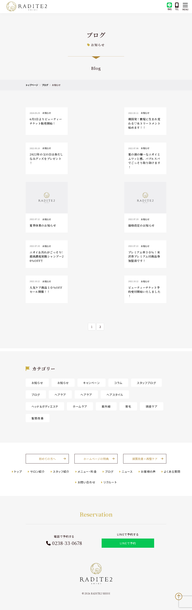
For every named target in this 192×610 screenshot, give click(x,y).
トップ (18, 471)
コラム (118, 383)
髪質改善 (38, 418)
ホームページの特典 (96, 459)
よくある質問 (172, 471)
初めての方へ (47, 459)
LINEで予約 (128, 543)
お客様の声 (148, 471)
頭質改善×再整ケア (145, 459)
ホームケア (80, 406)
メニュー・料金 (87, 471)
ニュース (127, 471)
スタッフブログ (146, 383)
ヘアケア (60, 395)
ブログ (45, 84)
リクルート (110, 482)
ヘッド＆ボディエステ (45, 406)
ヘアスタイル (114, 395)
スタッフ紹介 (61, 471)
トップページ (32, 84)
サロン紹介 (37, 471)
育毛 (128, 406)
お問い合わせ (86, 482)
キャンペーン (91, 383)
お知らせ (37, 383)
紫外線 (106, 406)
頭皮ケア (152, 406)
